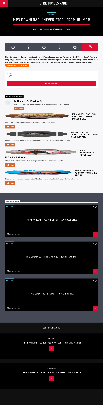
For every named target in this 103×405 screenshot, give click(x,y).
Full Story (19, 109)
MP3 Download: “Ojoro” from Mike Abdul (86, 173)
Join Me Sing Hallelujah (28, 100)
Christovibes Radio (54, 3)
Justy (46, 29)
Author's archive (51, 83)
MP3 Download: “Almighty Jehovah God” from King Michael (52, 343)
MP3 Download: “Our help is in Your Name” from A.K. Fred (52, 373)
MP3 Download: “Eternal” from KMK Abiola (52, 294)
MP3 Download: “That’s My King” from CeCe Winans (84, 134)
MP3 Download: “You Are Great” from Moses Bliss (84, 116)
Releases (51, 15)
